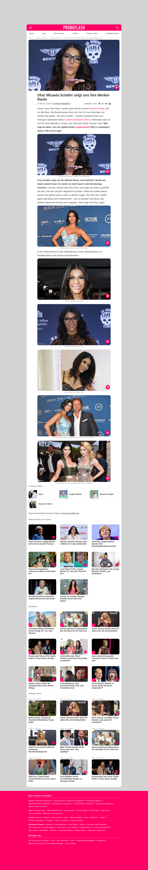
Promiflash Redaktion (61, 104)
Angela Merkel (82, 127)
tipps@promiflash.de (70, 513)
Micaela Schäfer (97, 108)
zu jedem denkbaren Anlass (77, 119)
